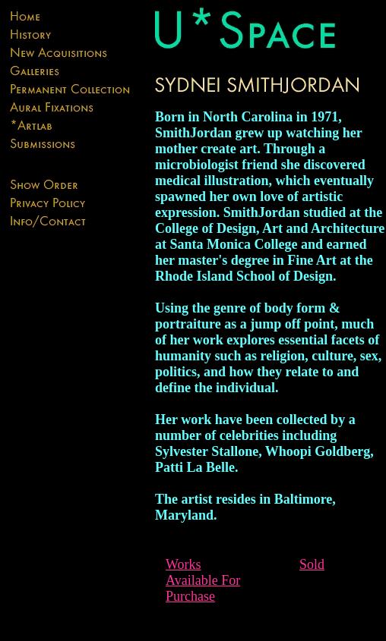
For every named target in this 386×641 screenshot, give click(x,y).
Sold (311, 564)
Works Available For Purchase (203, 580)
